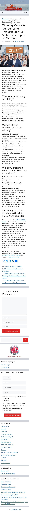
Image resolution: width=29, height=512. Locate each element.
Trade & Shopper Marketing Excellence (13, 492)
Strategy (3, 450)
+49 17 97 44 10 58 (13, 257)
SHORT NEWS (5, 367)
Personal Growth (6, 447)
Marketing (4, 439)
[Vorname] (14, 382)
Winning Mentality (10, 269)
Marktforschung (6, 442)
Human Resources (6, 434)
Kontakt (5, 2)
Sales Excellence (6, 482)
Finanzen (4, 431)
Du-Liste (6, 398)
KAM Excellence (6, 484)
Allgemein (4, 460)
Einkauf (3, 429)
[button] (2, 12)
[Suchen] (25, 340)
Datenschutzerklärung (20, 2)
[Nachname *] (14, 387)
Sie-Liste (6, 400)
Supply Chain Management (9, 452)
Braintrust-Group (16, 509)
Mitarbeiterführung (7, 445)
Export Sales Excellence (8, 487)
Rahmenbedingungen (8, 473)
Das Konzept (5, 471)
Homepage (5, 19)
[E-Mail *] (14, 392)
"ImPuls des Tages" (10, 266)
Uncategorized (5, 463)
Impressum (11, 2)
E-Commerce (5, 426)
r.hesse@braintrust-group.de (11, 255)
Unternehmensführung (8, 455)
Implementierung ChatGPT (9, 495)
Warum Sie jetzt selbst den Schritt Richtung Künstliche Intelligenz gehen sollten (14, 276)
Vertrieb (19, 266)
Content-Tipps (5, 365)
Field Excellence (6, 489)
